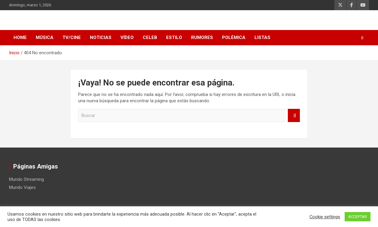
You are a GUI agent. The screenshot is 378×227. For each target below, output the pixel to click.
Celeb (150, 37)
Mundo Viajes (22, 187)
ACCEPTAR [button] (357, 216)
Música (44, 37)
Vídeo (127, 37)
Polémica (233, 37)
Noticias (100, 37)
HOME (20, 37)
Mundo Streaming (26, 179)
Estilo (174, 37)
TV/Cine (71, 37)
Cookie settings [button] (324, 217)
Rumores (202, 37)
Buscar (294, 115)
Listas (262, 37)
